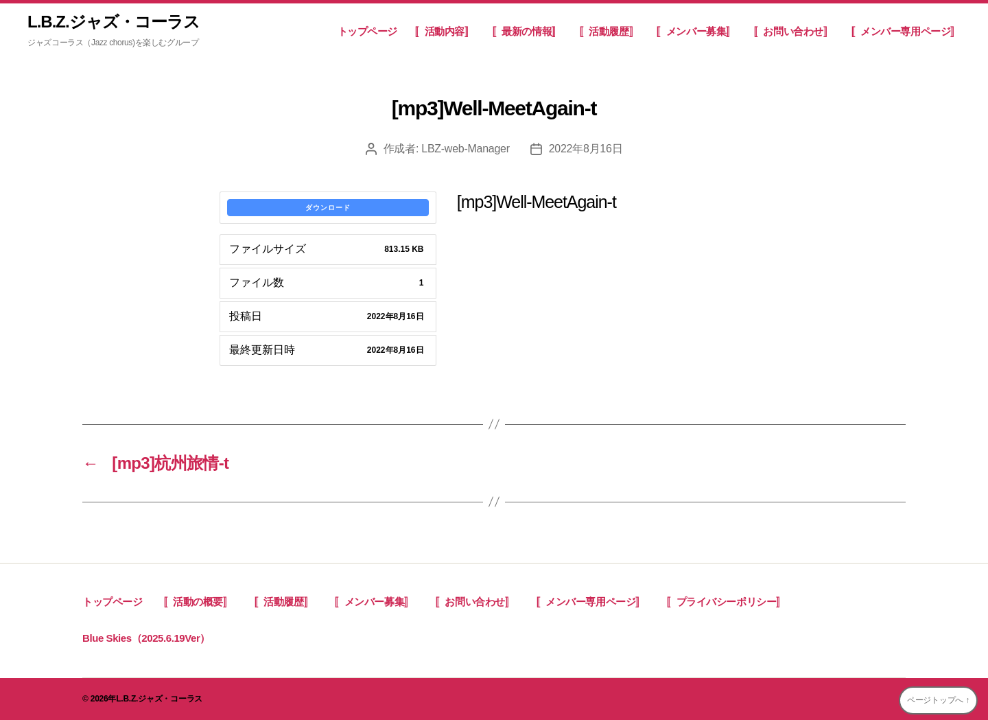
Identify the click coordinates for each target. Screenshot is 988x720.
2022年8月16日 (586, 148)
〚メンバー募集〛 (696, 31)
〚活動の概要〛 (198, 601)
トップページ (368, 31)
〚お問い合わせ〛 (793, 31)
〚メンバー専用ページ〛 (906, 31)
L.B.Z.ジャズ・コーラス (113, 22)
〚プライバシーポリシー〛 (726, 601)
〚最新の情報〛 (527, 31)
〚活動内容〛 (444, 31)
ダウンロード (328, 207)
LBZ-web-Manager (465, 148)
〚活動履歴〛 (609, 31)
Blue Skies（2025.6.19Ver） (146, 638)
